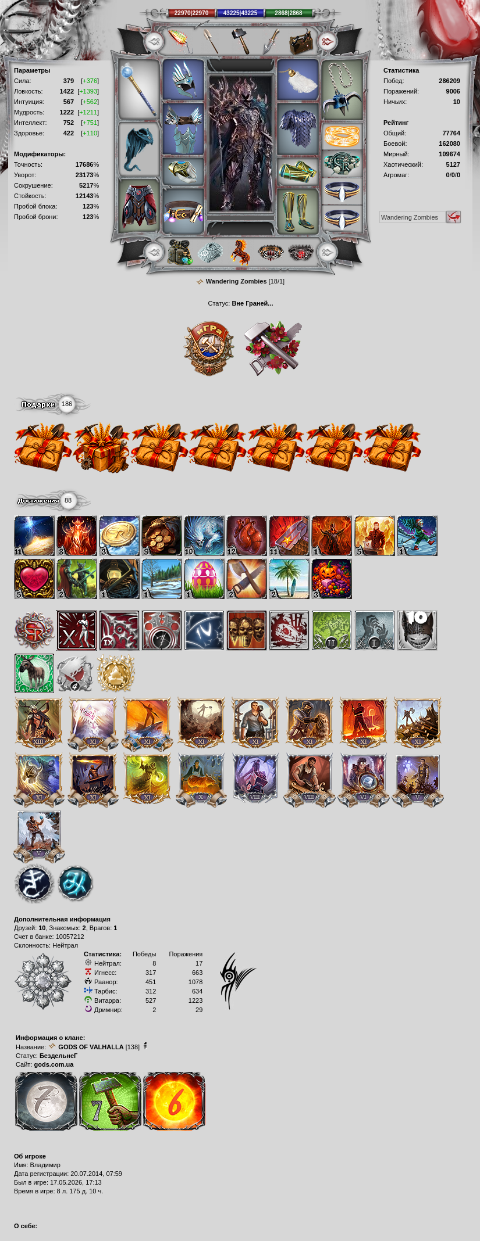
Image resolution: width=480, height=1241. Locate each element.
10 (41, 927)
